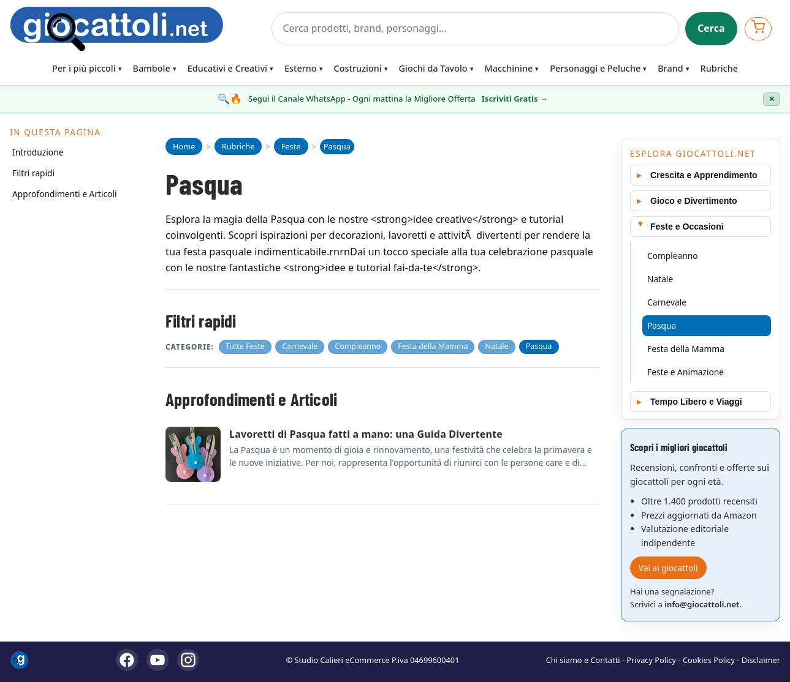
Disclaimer (761, 659)
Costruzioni (358, 68)
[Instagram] (188, 660)
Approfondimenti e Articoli (64, 194)
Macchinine (509, 68)
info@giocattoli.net (701, 604)
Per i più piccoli (84, 68)
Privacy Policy (651, 659)
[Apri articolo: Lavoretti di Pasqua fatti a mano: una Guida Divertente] (193, 454)
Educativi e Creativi (227, 68)
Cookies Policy (709, 659)
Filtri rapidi (33, 173)
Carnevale (299, 346)
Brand (670, 68)
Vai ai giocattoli (668, 568)
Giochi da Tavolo (433, 68)
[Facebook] (127, 660)
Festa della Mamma (433, 346)
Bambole (151, 68)
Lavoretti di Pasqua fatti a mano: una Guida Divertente (366, 434)
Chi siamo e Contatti (583, 659)
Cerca (711, 28)
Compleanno (358, 346)
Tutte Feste (245, 346)
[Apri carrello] (758, 28)
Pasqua (539, 346)
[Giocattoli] (137, 28)
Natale (496, 346)
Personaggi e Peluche (595, 68)
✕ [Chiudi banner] (772, 99)
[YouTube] (157, 660)
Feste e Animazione (685, 372)
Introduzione (37, 152)
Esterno (300, 68)
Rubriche (719, 68)
